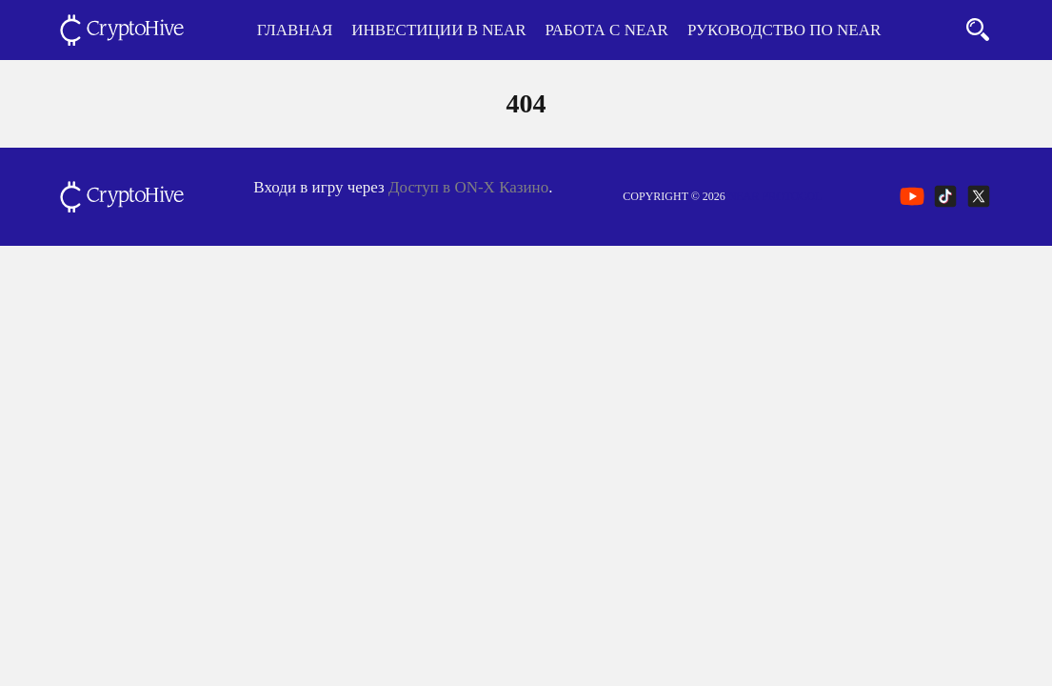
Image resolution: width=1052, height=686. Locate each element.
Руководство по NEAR (784, 30)
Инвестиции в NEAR (438, 30)
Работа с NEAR (607, 30)
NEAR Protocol (775, 196)
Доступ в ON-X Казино (468, 187)
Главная (295, 30)
